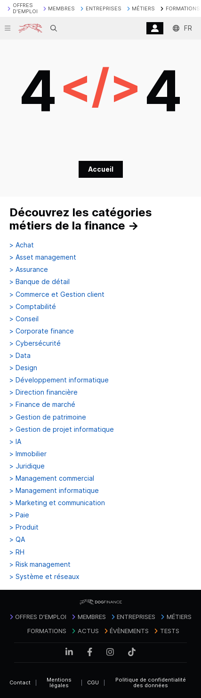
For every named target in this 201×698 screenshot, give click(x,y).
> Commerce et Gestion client (57, 294)
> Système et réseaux (44, 576)
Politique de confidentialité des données (150, 682)
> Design (23, 368)
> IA (15, 441)
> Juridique (27, 466)
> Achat (21, 245)
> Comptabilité (32, 306)
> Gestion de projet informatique (61, 429)
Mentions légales (59, 682)
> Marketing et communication (57, 503)
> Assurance (28, 269)
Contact (20, 682)
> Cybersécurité (35, 343)
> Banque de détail (39, 282)
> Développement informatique (59, 380)
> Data (20, 355)
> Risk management (40, 564)
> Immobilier (28, 454)
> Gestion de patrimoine (47, 417)
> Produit (24, 527)
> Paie (19, 515)
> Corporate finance (41, 331)
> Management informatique (54, 490)
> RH (16, 552)
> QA (17, 539)
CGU (93, 682)
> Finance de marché (42, 404)
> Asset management (42, 257)
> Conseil (24, 319)
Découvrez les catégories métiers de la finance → (80, 219)
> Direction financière (43, 392)
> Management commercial (51, 478)
